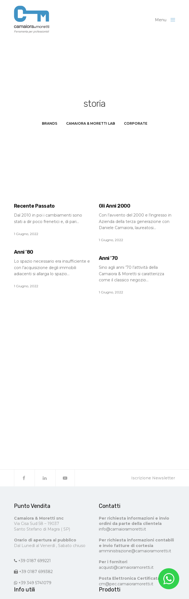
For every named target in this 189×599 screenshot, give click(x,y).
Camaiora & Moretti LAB (90, 123)
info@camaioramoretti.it (122, 529)
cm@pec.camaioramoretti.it (126, 583)
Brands (49, 123)
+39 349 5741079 (32, 582)
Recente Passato (34, 206)
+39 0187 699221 (32, 560)
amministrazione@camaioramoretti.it (135, 550)
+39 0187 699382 (33, 571)
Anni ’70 (108, 258)
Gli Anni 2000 (114, 206)
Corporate (135, 123)
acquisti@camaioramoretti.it (126, 567)
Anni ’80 (23, 252)
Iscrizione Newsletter (153, 478)
